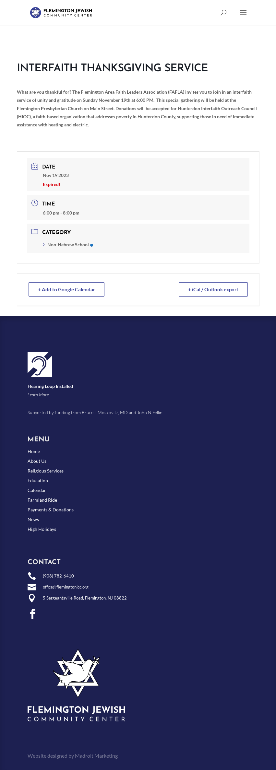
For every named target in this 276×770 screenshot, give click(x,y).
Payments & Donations (51, 510)
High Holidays (42, 529)
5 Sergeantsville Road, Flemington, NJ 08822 (85, 598)
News (33, 519)
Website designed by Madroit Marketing (73, 755)
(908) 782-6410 (58, 575)
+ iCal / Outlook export (213, 289)
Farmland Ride (42, 500)
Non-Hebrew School (68, 244)
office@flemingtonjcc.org (66, 586)
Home (34, 451)
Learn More (38, 394)
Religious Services (46, 471)
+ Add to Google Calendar (66, 289)
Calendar (37, 490)
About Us (37, 461)
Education (38, 480)
